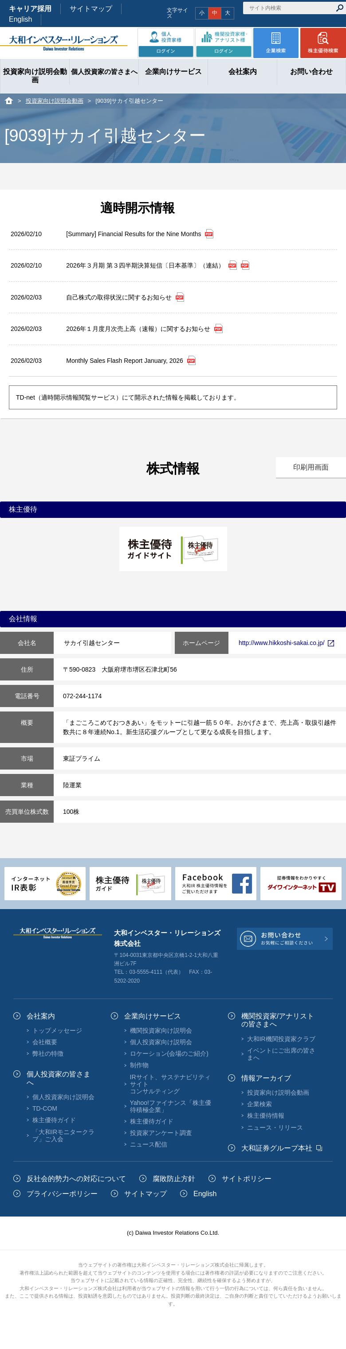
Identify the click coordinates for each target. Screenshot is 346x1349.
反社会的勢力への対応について (76, 1178)
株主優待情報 (265, 1115)
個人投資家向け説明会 (63, 1096)
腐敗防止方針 (174, 1178)
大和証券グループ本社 (276, 1148)
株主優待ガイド (54, 1120)
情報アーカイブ (266, 1078)
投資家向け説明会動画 (54, 100)
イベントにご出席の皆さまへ (281, 1054)
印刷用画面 (311, 467)
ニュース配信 (148, 1144)
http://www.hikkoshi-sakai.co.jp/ (286, 642)
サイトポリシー (246, 1178)
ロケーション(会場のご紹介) (169, 1053)
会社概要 (44, 1042)
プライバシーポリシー (62, 1193)
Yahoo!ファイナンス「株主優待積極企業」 (170, 1106)
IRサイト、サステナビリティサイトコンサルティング (170, 1084)
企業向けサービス (152, 1016)
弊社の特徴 (47, 1053)
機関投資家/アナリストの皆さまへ (277, 1020)
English (20, 19)
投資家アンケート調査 (161, 1132)
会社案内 (41, 1016)
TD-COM (44, 1108)
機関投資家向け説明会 (161, 1030)
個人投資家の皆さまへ (58, 1078)
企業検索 (259, 1104)
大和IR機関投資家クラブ (281, 1038)
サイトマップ (91, 8)
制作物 (139, 1065)
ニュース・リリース (275, 1127)
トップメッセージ (57, 1030)
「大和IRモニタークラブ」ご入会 (63, 1135)
